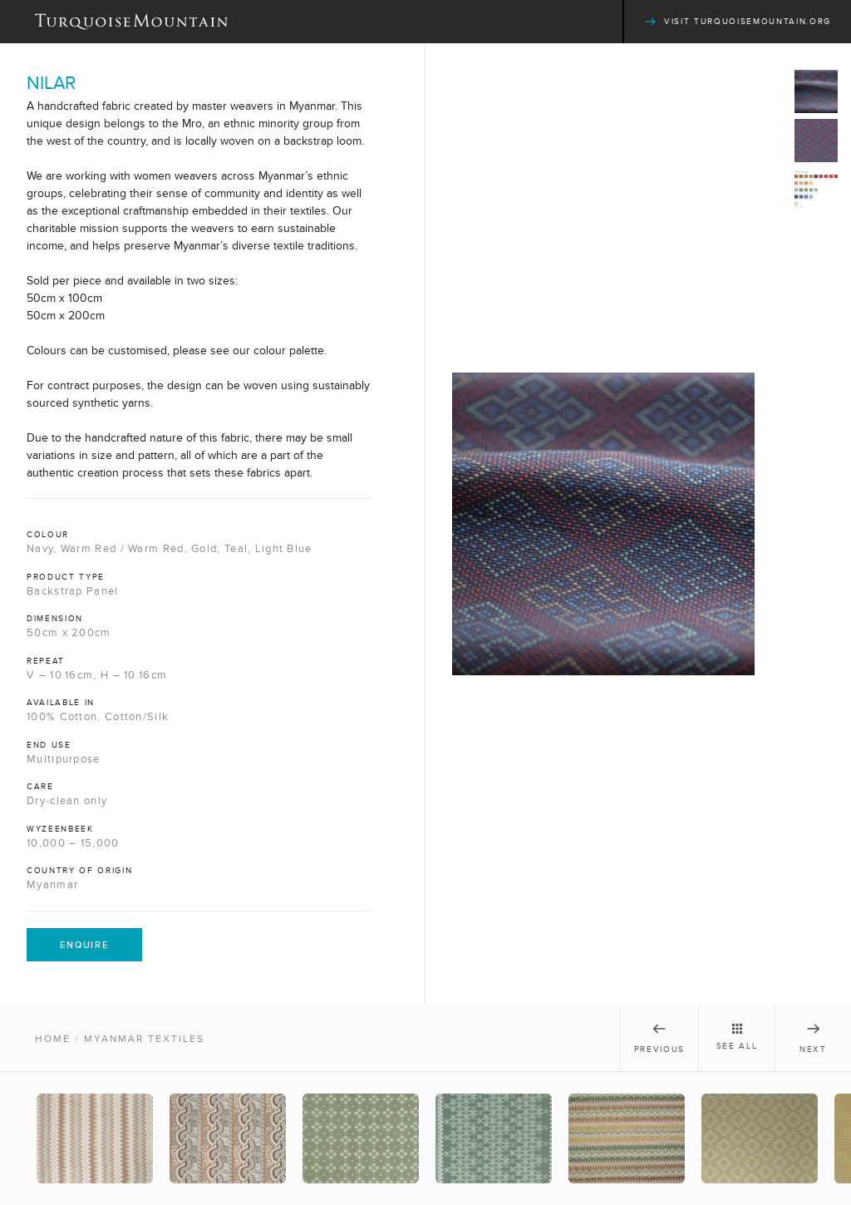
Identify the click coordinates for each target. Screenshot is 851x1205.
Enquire (84, 945)
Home (53, 1038)
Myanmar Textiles (144, 1038)
